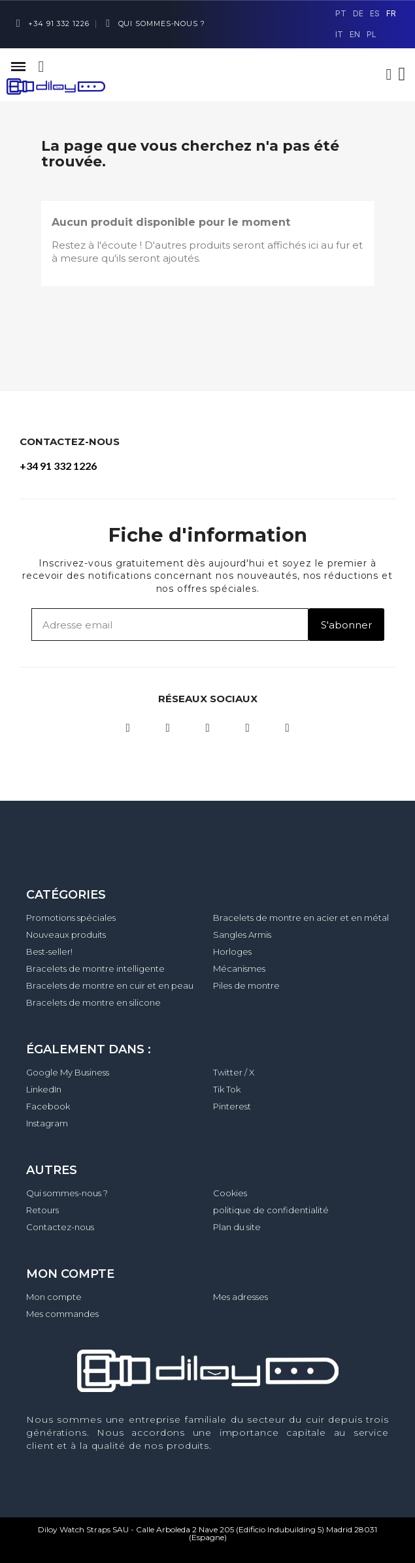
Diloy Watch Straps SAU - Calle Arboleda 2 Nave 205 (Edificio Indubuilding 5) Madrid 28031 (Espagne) (207, 1533)
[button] (41, 66)
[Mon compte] (389, 74)
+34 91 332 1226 (58, 465)
